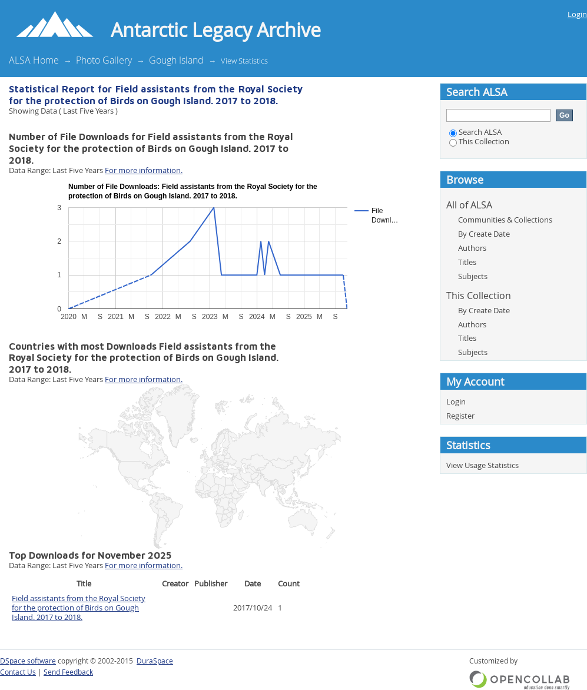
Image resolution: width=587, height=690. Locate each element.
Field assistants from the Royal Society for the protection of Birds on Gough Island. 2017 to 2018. (78, 607)
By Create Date (484, 233)
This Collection (479, 141)
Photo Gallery (104, 60)
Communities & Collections (505, 219)
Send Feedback (68, 672)
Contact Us (18, 672)
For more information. (144, 170)
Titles (467, 262)
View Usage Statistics (482, 465)
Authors (472, 248)
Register (460, 415)
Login (577, 14)
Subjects (472, 276)
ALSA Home (34, 60)
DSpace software (28, 661)
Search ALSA (475, 132)
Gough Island (176, 60)
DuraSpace (155, 661)
